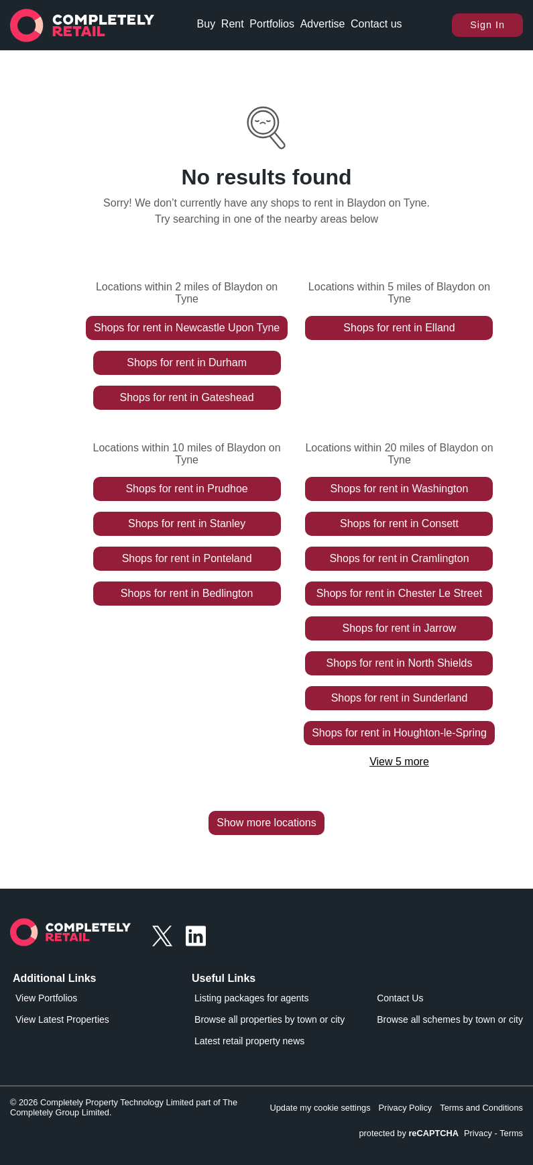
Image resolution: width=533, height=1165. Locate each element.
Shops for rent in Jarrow (400, 628)
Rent (232, 24)
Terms (511, 1133)
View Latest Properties (62, 1019)
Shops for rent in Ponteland (187, 558)
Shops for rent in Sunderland (399, 698)
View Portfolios (46, 998)
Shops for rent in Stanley (186, 523)
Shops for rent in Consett (399, 523)
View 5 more (399, 761)
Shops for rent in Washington (400, 488)
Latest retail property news (249, 1041)
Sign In (487, 24)
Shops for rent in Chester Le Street (399, 593)
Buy (206, 24)
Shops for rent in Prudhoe (186, 488)
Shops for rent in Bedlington (187, 593)
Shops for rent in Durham (187, 362)
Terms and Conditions (481, 1108)
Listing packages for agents (251, 998)
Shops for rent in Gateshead (187, 397)
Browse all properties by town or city (269, 1019)
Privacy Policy (405, 1108)
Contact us (376, 24)
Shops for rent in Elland (399, 327)
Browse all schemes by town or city (450, 1019)
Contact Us (400, 998)
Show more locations (266, 822)
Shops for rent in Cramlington (399, 558)
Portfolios (271, 24)
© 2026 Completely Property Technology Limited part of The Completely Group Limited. (123, 1107)
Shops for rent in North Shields (400, 663)
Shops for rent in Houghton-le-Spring (399, 732)
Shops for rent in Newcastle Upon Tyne (187, 327)
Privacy (478, 1133)
